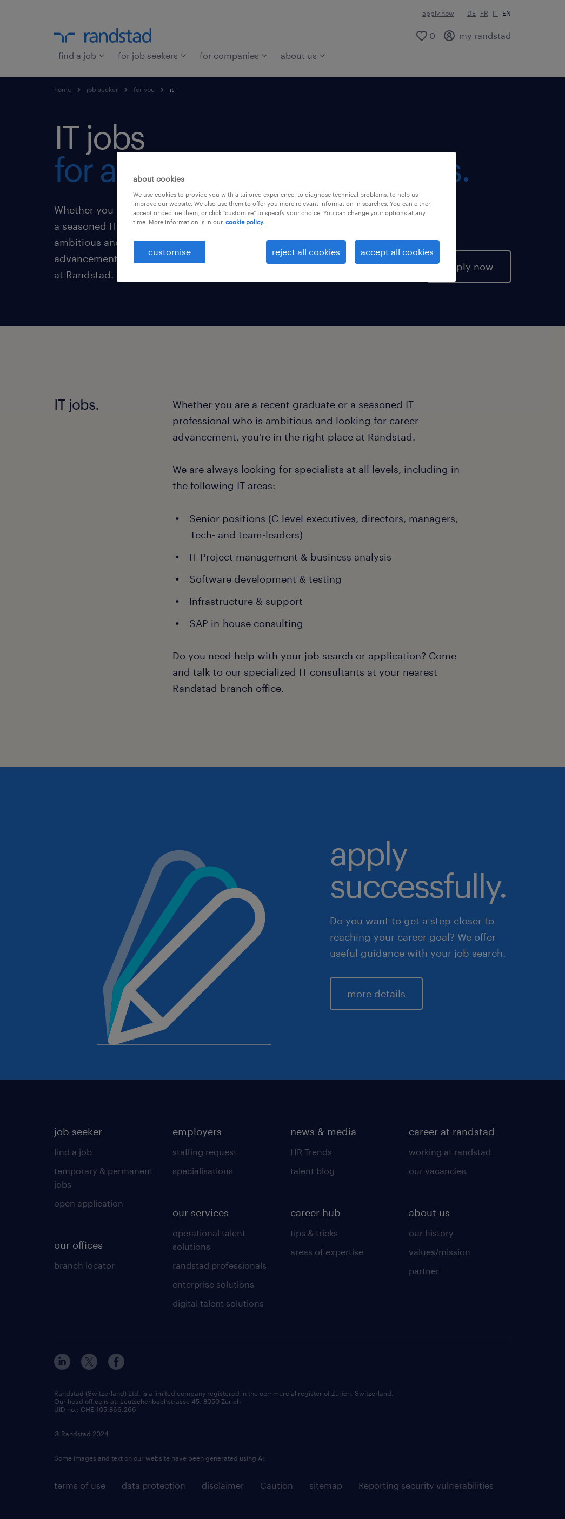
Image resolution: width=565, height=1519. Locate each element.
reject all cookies (306, 251)
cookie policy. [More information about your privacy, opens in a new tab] (244, 221)
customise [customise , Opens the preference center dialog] (169, 251)
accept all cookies (397, 251)
